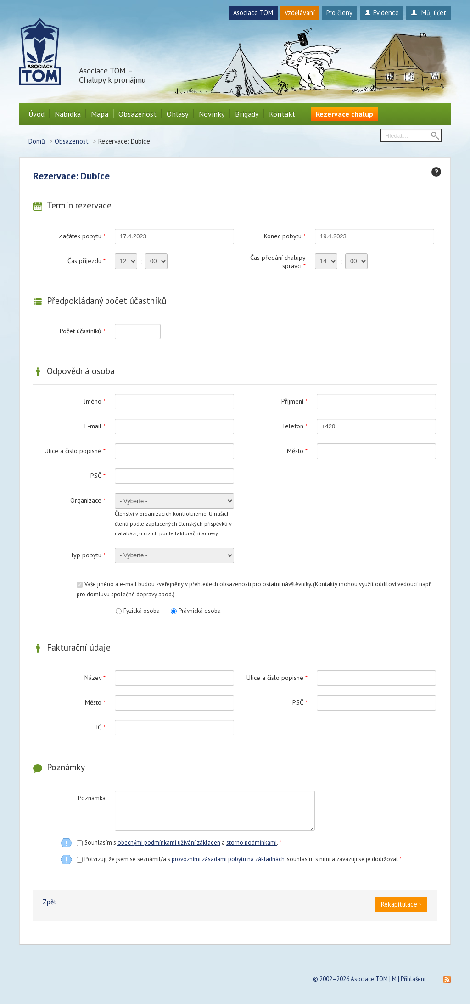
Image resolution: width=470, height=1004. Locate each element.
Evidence (381, 12)
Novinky (212, 113)
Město (297, 451)
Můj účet (428, 12)
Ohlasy (178, 113)
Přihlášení (413, 979)
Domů (36, 141)
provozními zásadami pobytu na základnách (228, 859)
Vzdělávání (300, 12)
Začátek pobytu (82, 236)
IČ (101, 727)
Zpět (49, 901)
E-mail (95, 426)
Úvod (36, 113)
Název (95, 677)
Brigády (247, 113)
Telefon (295, 426)
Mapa (99, 113)
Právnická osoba (200, 611)
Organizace (88, 500)
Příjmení (294, 401)
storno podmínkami (251, 843)
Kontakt (282, 113)
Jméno (95, 401)
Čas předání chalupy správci (278, 261)
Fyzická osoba (141, 611)
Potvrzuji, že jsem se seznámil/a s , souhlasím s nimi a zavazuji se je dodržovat (243, 859)
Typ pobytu (88, 555)
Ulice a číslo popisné (75, 451)
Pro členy (339, 12)
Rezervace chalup (344, 113)
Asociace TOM (253, 12)
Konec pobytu (285, 236)
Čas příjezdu (86, 261)
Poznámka (92, 798)
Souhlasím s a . (182, 843)
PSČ (98, 475)
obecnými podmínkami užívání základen (169, 843)
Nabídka (68, 113)
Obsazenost (137, 113)
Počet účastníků (83, 331)
